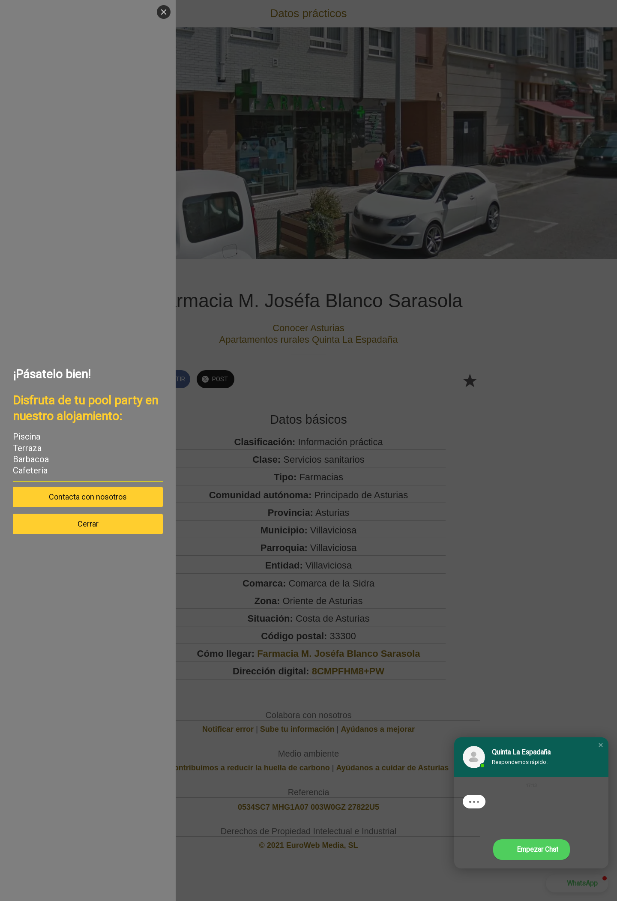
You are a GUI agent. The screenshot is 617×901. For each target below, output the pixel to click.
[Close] (164, 12)
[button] (600, 745)
